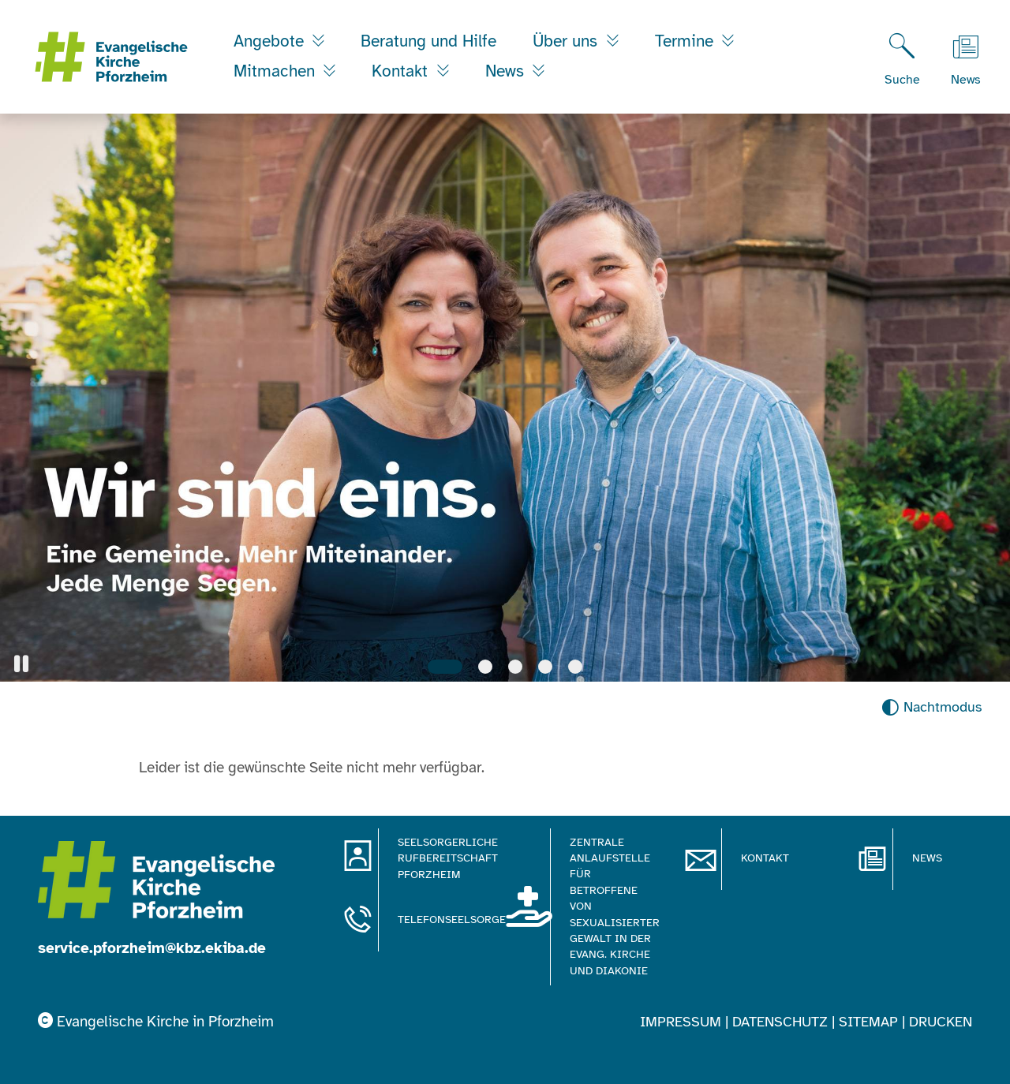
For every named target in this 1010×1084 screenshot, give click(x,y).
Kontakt (402, 71)
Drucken (940, 1021)
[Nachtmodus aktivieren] (931, 707)
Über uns (567, 41)
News (507, 71)
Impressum (680, 1021)
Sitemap (868, 1021)
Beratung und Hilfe (428, 41)
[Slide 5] (575, 666)
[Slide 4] (545, 666)
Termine (686, 41)
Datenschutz (780, 1021)
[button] (21, 664)
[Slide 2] (485, 666)
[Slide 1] (445, 666)
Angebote (271, 41)
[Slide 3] (515, 666)
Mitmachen (277, 71)
